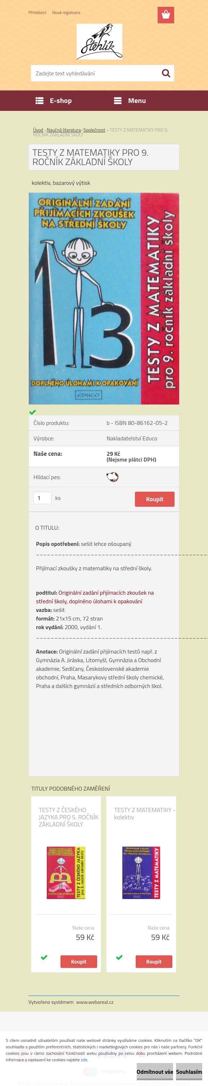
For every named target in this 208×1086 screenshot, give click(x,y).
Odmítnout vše (155, 1071)
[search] (166, 73)
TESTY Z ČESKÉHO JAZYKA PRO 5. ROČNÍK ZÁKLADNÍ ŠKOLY (69, 817)
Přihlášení (37, 12)
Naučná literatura (64, 130)
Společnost (94, 130)
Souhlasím (189, 1071)
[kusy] (42, 498)
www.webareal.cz (95, 1002)
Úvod (38, 130)
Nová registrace (66, 12)
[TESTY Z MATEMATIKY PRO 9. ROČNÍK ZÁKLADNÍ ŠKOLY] (104, 195)
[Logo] (99, 42)
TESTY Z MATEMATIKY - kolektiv (145, 813)
